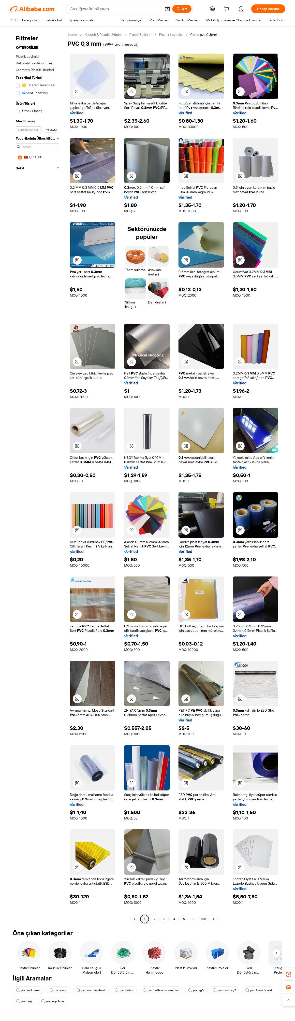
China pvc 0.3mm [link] (203, 35)
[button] (167, 9)
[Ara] (182, 9)
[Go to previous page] (134, 919)
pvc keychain (52, 1001)
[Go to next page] (213, 919)
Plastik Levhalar (171, 35)
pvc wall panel (28, 990)
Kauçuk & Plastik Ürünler (103, 35)
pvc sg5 (196, 990)
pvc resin (58, 990)
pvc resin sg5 (224, 990)
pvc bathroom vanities (161, 990)
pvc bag (24, 1001)
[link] (288, 974)
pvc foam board (258, 990)
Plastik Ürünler (140, 35)
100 (203, 919)
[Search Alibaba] (115, 9)
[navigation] (37, 477)
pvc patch (124, 990)
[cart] (227, 10)
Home (72, 35)
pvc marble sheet (90, 990)
